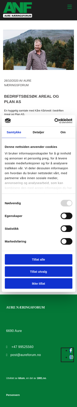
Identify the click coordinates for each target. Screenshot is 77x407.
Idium (21, 378)
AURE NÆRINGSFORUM (25, 307)
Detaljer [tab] (38, 132)
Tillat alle (38, 259)
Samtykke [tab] (14, 132)
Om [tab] (63, 132)
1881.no (41, 378)
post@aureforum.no (25, 355)
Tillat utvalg (38, 271)
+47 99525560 (22, 347)
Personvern (13, 395)
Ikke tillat (38, 283)
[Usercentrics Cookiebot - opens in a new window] (54, 120)
